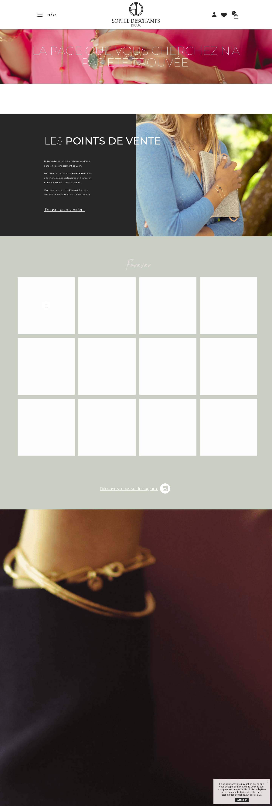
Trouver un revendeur (64, 209)
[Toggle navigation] (39, 15)
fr (48, 14)
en (54, 14)
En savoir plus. (254, 794)
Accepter (241, 800)
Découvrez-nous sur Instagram (136, 486)
